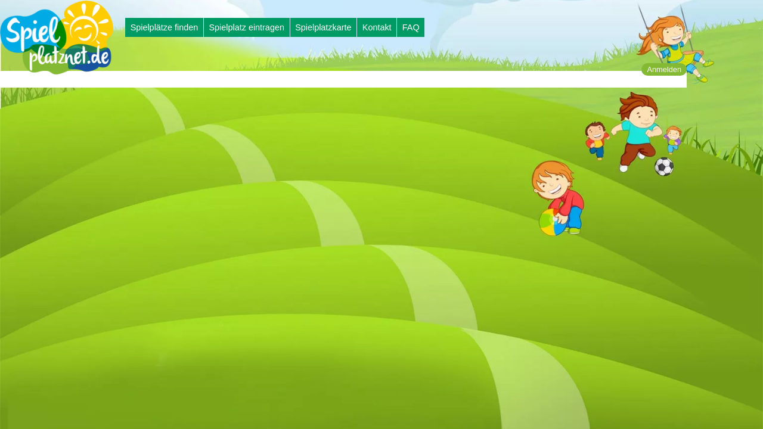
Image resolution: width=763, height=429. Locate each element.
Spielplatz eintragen (246, 27)
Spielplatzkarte (323, 27)
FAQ (411, 27)
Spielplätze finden (164, 27)
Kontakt (377, 27)
